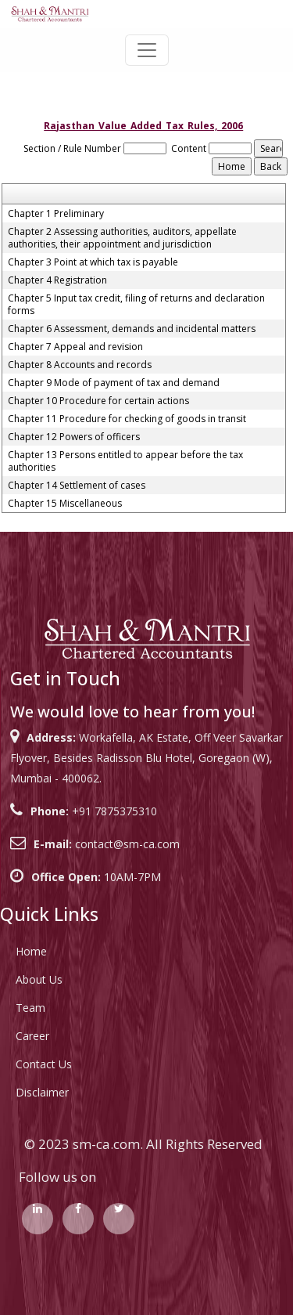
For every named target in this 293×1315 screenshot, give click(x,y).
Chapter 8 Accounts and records (80, 365)
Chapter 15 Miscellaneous (65, 503)
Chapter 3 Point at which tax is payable (93, 262)
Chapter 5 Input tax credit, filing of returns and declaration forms (136, 304)
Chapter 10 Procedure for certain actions (98, 401)
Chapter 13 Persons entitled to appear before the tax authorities (125, 461)
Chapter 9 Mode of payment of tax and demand (114, 383)
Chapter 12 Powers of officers (74, 437)
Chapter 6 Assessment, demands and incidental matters (131, 329)
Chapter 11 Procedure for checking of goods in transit (127, 419)
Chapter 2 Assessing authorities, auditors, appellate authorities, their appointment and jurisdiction (122, 238)
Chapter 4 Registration (57, 280)
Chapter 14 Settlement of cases (76, 485)
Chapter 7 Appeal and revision (75, 347)
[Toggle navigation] (147, 50)
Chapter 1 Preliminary (56, 214)
